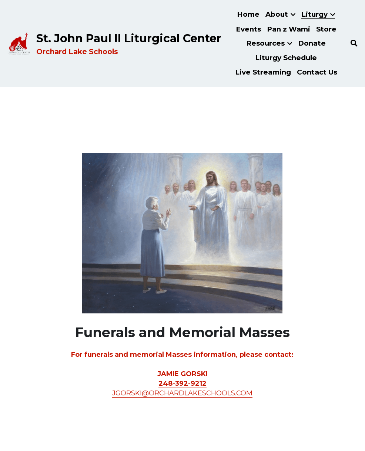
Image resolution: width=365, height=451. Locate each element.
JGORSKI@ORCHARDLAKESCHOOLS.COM (182, 393)
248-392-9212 (182, 383)
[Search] (354, 43)
